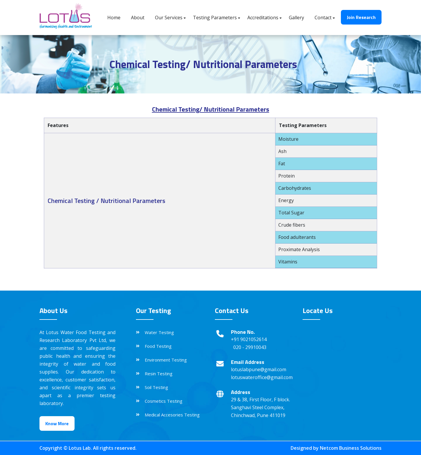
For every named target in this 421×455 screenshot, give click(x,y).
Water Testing (159, 332)
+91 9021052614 (249, 339)
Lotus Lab (80, 448)
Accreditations (262, 17)
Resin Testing (158, 373)
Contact (323, 17)
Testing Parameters (215, 17)
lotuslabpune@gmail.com (258, 369)
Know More (57, 423)
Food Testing (158, 346)
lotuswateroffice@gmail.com (262, 377)
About (137, 17)
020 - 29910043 (249, 347)
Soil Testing (156, 387)
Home (113, 17)
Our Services (168, 17)
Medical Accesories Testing (172, 415)
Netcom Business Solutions (351, 448)
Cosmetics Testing (163, 401)
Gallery (296, 17)
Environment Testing (166, 360)
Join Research (361, 17)
